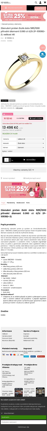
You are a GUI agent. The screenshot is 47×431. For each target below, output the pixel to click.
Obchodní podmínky (30, 338)
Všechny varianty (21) (23, 170)
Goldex (9, 41)
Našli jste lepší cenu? (32, 178)
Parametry (11, 203)
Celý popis (19, 108)
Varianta (6, 139)
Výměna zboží (7, 336)
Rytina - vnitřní (7, 151)
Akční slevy (40, 8)
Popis (3, 203)
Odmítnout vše (23, 427)
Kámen (5, 148)
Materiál (6, 143)
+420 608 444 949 (7, 386)
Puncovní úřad (7, 338)
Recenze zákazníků (8, 341)
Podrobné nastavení (9, 422)
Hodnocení (21, 203)
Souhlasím (5, 417)
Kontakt (26, 336)
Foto (28, 203)
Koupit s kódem (35, 118)
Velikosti (5, 334)
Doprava (26, 334)
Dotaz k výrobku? (8, 178)
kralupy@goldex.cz (8, 381)
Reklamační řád (29, 341)
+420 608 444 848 (29, 383)
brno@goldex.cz (29, 379)
